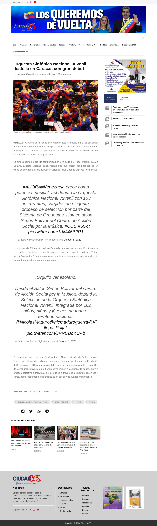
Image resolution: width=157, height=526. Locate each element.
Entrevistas (114, 45)
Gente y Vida (91, 45)
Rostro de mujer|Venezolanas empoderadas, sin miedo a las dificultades (126, 110)
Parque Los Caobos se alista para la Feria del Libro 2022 (43, 444)
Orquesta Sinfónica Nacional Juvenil (32, 402)
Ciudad (85, 510)
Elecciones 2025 (129, 45)
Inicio (15, 45)
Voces (81, 45)
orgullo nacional (61, 402)
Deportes (62, 45)
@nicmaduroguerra (69, 322)
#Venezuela (53, 186)
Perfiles (103, 45)
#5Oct (84, 226)
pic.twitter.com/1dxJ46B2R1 (56, 231)
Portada (85, 495)
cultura (78, 402)
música (92, 402)
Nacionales (35, 45)
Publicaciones (19, 52)
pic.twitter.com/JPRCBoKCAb (56, 333)
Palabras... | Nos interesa (123, 118)
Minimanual (87, 503)
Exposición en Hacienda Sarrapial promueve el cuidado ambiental (66, 444)
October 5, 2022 (72, 239)
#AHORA (32, 186)
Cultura (72, 45)
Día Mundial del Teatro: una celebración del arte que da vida (21, 443)
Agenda (85, 506)
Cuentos (85, 499)
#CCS (71, 226)
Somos (85, 514)
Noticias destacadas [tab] (110, 98)
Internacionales (49, 45)
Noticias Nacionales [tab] (124, 98)
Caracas (23, 45)
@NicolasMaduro (32, 322)
